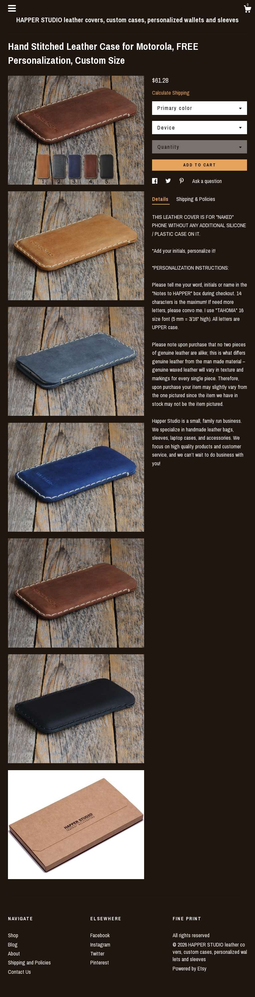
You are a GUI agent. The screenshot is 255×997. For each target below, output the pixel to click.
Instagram (100, 944)
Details (161, 199)
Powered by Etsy (190, 968)
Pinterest (99, 962)
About (14, 953)
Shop (13, 935)
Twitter (97, 953)
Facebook (100, 935)
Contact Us (19, 971)
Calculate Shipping (171, 92)
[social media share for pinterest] (182, 181)
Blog (13, 944)
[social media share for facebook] (155, 181)
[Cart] (247, 10)
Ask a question (207, 181)
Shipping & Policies (195, 199)
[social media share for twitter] (168, 181)
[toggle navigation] (12, 8)
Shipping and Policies (29, 962)
